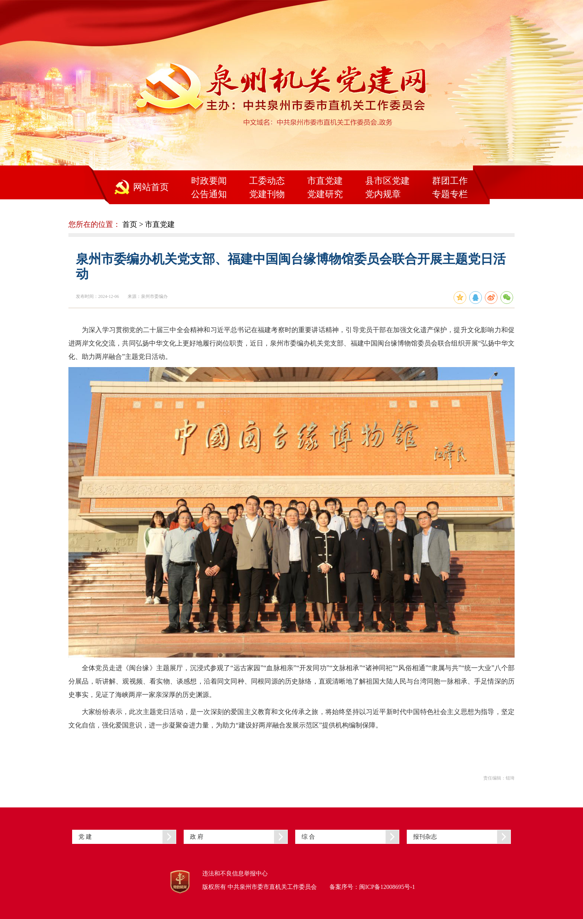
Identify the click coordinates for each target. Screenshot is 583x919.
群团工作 (450, 181)
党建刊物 (267, 194)
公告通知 (209, 194)
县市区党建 (387, 181)
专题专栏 (450, 194)
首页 (129, 224)
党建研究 (325, 194)
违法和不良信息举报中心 (235, 873)
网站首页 (151, 187)
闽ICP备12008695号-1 (387, 887)
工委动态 (267, 181)
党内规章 (383, 194)
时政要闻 (209, 181)
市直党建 (325, 181)
